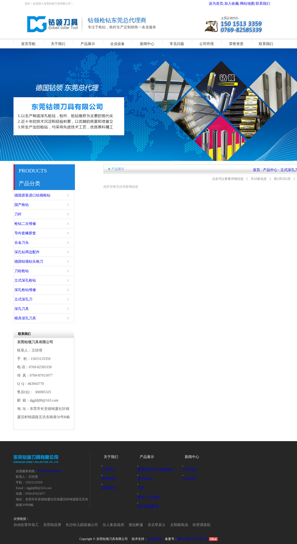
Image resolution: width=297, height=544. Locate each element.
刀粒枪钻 (27, 271)
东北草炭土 (126, 524)
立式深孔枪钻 (30, 280)
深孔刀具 (27, 308)
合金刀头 (27, 242)
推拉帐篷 (109, 524)
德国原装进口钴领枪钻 (35, 195)
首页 (265, 169)
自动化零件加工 (23, 524)
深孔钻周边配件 (31, 252)
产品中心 (276, 169)
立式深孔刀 (29, 299)
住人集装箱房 (92, 524)
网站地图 (252, 3)
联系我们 (264, 3)
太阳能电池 (144, 524)
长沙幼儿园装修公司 (67, 524)
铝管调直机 (162, 524)
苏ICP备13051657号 (192, 538)
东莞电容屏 (43, 524)
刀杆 (25, 214)
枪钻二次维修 (30, 223)
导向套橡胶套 (30, 233)
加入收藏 (240, 3)
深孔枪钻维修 (30, 289)
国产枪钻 (27, 204)
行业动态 (192, 478)
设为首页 (228, 3)
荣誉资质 (111, 478)
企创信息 (156, 538)
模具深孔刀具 (30, 318)
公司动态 (192, 469)
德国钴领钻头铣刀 (33, 261)
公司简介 (111, 469)
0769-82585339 (48, 471)
